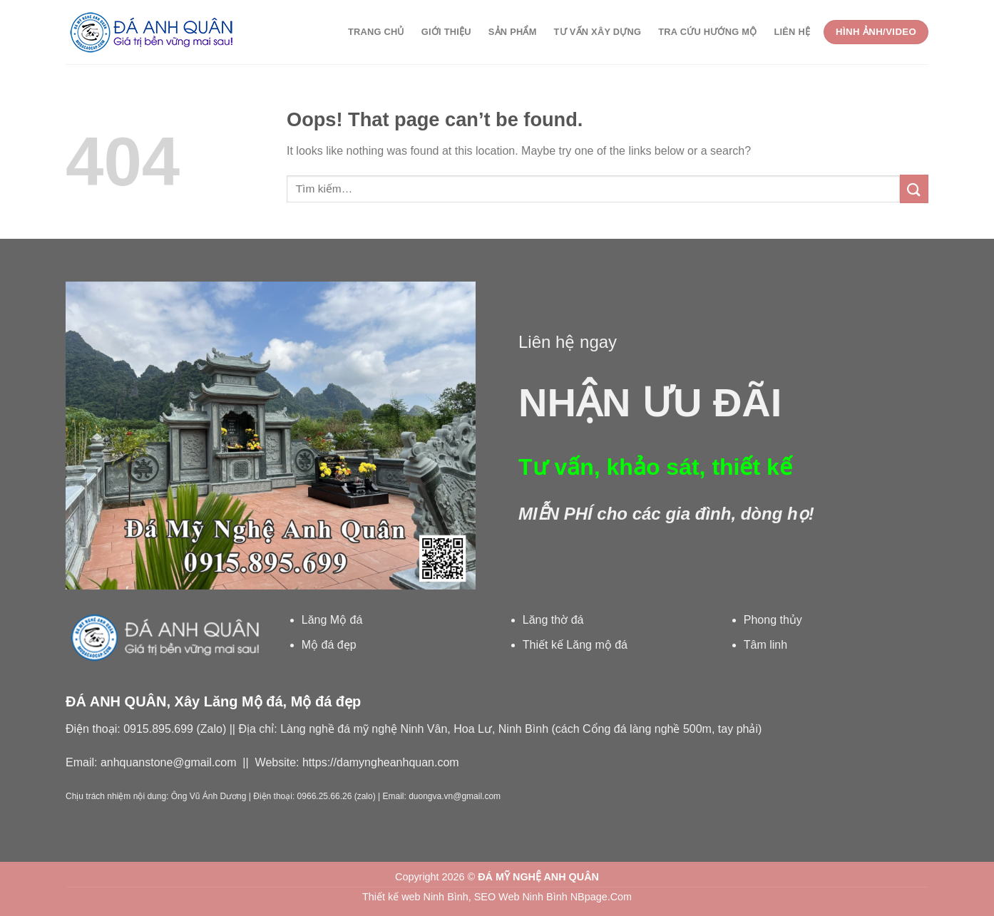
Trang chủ (376, 31)
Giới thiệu (446, 31)
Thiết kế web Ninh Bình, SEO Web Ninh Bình (465, 896)
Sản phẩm (512, 31)
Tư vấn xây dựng (598, 31)
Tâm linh (765, 645)
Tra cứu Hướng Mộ (707, 31)
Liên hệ (792, 31)
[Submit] (914, 188)
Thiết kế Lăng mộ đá (575, 645)
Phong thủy (773, 620)
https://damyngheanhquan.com (380, 762)
